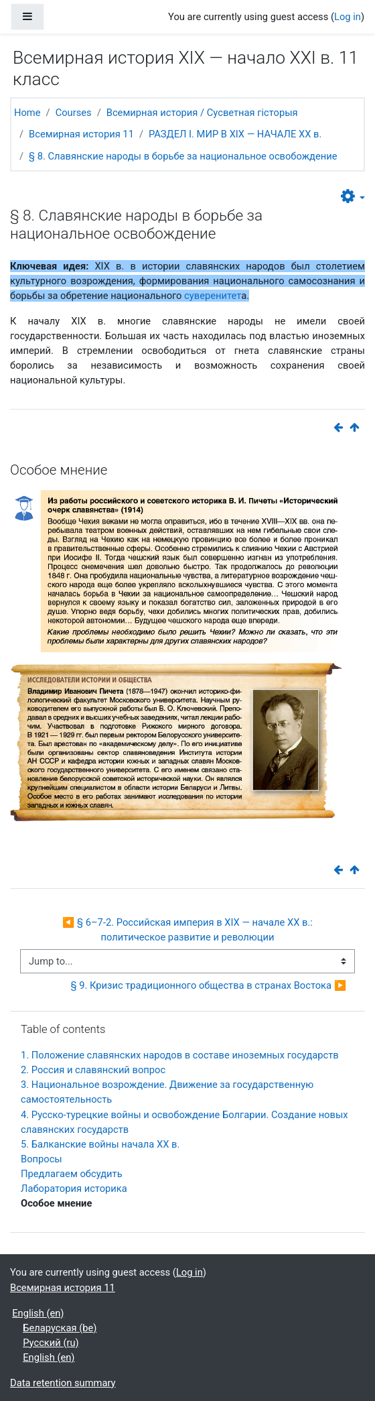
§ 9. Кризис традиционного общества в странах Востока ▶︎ (208, 985)
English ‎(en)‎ (38, 1313)
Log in (347, 17)
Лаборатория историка (74, 1188)
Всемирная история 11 (81, 134)
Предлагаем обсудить (72, 1174)
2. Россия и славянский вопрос (93, 1070)
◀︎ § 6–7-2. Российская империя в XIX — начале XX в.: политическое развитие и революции (188, 929)
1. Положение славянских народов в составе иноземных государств (180, 1055)
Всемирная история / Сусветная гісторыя (202, 113)
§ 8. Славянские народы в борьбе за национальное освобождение (183, 156)
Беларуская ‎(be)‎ (59, 1328)
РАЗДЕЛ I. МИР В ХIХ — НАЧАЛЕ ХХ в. (235, 134)
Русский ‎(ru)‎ (50, 1343)
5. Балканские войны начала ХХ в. (100, 1144)
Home (27, 113)
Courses (74, 113)
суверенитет (212, 296)
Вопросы (41, 1159)
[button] (353, 197)
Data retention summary (63, 1383)
